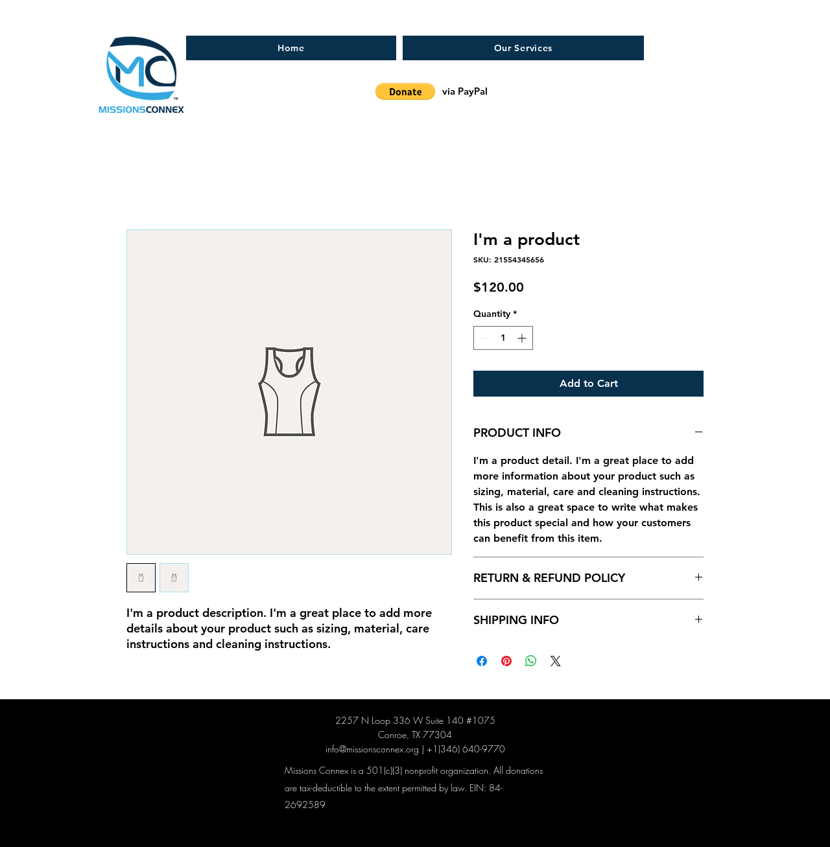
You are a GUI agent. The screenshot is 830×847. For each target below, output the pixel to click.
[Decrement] (483, 338)
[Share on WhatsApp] (531, 661)
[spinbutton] (503, 338)
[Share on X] (555, 661)
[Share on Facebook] (482, 661)
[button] (405, 91)
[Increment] (523, 338)
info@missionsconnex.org (372, 749)
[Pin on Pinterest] (506, 661)
